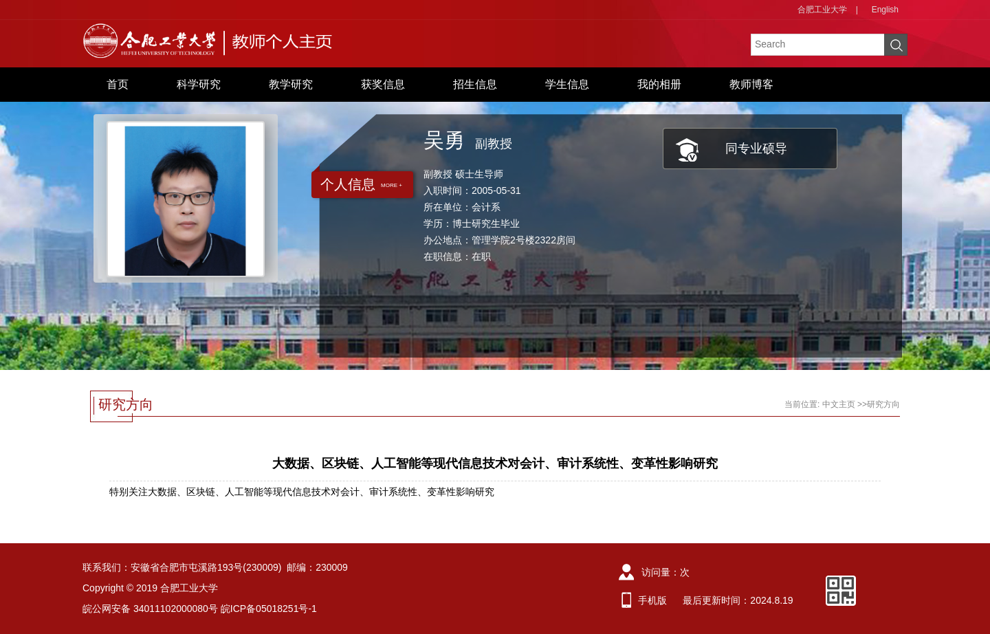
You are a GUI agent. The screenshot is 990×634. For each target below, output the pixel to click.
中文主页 (838, 404)
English (885, 9)
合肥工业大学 (822, 9)
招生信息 (475, 84)
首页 (118, 84)
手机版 (652, 600)
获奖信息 (383, 84)
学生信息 (567, 84)
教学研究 (291, 84)
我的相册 (659, 84)
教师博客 (751, 84)
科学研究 (199, 84)
